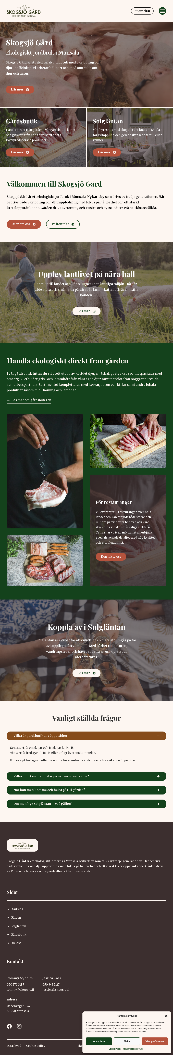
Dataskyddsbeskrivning (132, 1049)
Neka (127, 1041)
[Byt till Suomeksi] (142, 11)
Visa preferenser (154, 1041)
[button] (166, 1016)
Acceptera (99, 1041)
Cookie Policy (115, 1049)
